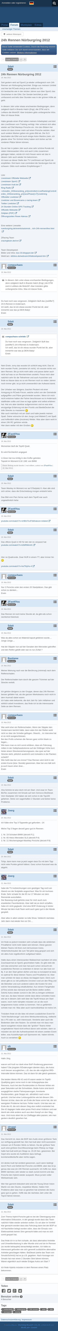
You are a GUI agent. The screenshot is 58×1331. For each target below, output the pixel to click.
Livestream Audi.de (9, 184)
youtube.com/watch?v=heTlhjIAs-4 (16, 566)
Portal (4, 25)
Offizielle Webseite (9, 210)
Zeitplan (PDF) (7, 213)
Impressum (27, 1319)
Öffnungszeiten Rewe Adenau (14, 216)
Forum (14, 25)
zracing (17, 1312)
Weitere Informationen (27, 52)
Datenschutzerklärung (11, 1319)
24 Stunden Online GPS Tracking (16, 207)
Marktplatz (26, 25)
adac (44, 1309)
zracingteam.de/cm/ (10, 241)
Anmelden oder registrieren (14, 3)
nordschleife (8, 1309)
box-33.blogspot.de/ (25, 253)
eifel (51, 1309)
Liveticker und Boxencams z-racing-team (19, 200)
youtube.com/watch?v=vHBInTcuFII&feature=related (24, 521)
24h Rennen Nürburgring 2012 (25, 40)
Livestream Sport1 (9, 181)
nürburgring (21, 1309)
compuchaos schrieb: (15, 336)
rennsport (7, 1312)
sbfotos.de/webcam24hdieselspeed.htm (28, 256)
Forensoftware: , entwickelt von (29, 1326)
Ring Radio (6, 188)
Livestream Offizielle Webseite (14, 178)
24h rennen (33, 1309)
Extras (38, 25)
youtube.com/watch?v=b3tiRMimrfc (16, 545)
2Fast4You (48, 465)
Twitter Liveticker (8, 203)
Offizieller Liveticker (9, 197)
